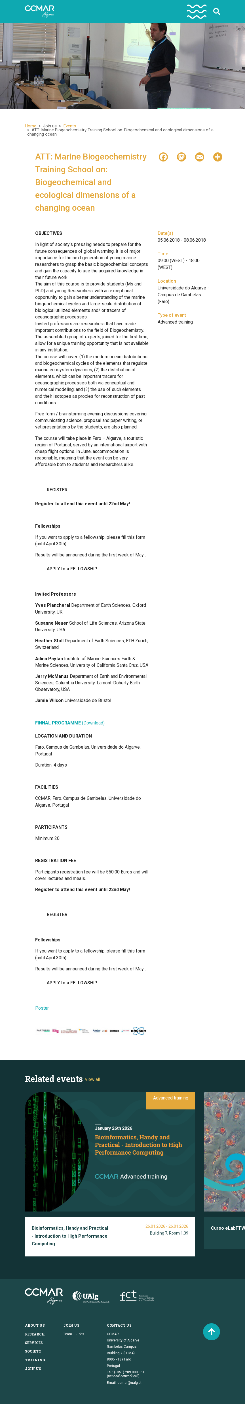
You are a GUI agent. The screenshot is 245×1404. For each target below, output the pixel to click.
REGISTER (57, 489)
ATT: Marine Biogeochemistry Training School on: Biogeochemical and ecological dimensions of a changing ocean (91, 182)
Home (30, 126)
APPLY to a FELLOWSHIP (72, 568)
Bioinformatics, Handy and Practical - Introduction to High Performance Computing (70, 1235)
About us (35, 1325)
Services (34, 1343)
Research (35, 1334)
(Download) (70, 723)
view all (92, 1079)
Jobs (80, 1334)
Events (70, 126)
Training (35, 1360)
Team (67, 1334)
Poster (42, 1008)
